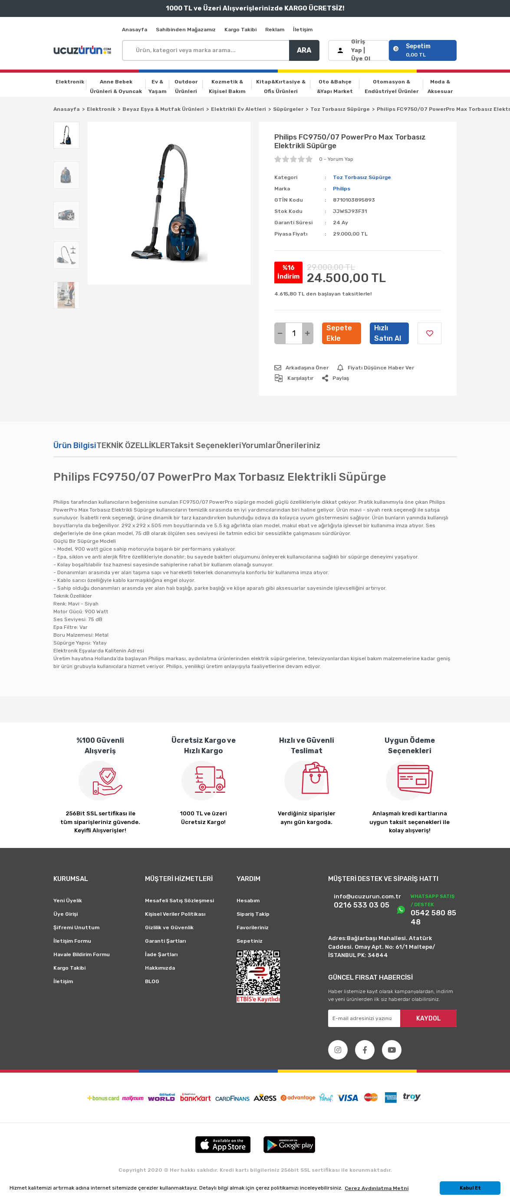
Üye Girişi (65, 914)
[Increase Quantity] (307, 333)
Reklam (274, 30)
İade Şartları (161, 954)
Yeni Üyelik (67, 901)
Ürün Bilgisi (74, 445)
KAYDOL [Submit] (428, 1018)
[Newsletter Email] (392, 1018)
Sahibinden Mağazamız (186, 30)
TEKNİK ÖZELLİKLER (133, 445)
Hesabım (248, 901)
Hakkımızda (160, 968)
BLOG (152, 981)
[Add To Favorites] (429, 333)
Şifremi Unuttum (76, 927)
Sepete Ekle (339, 333)
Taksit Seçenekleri (205, 445)
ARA (304, 50)
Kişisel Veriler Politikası (175, 914)
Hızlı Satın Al (387, 333)
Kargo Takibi (240, 30)
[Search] (220, 50)
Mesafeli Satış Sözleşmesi (179, 901)
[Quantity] (294, 333)
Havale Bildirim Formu (81, 954)
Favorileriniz (253, 927)
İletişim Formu (72, 941)
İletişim (303, 30)
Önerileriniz (298, 445)
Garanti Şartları (165, 941)
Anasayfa (134, 30)
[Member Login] (358, 50)
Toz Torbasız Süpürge (362, 177)
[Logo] (83, 50)
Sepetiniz (250, 941)
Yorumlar (258, 445)
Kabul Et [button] (470, 1188)
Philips (341, 189)
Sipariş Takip (253, 914)
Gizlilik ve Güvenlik (169, 927)
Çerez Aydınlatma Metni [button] (376, 1188)
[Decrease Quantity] (280, 333)
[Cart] (423, 50)
